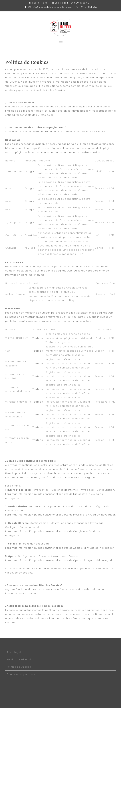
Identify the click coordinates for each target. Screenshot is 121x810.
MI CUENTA (91, 7)
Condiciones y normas (21, 674)
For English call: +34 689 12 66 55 (70, 2)
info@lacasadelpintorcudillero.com (52, 7)
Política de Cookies (19, 666)
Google (29, 171)
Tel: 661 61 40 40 (38, 2)
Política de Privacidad (20, 659)
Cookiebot (31, 235)
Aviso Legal (14, 652)
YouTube (30, 247)
